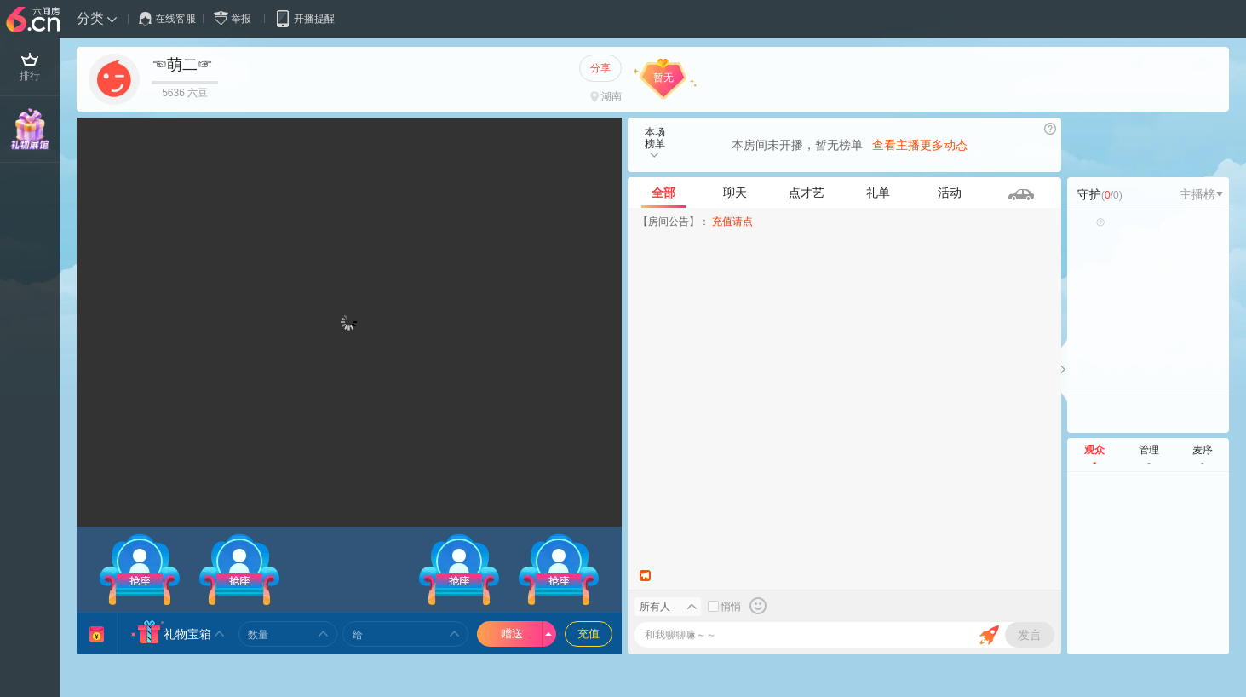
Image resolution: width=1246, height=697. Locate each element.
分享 (600, 68)
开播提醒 (304, 18)
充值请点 (732, 222)
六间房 (34, 20)
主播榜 (1201, 194)
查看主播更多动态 (920, 145)
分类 (90, 18)
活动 (950, 192)
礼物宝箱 (187, 634)
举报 (236, 18)
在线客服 (167, 19)
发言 (1030, 635)
